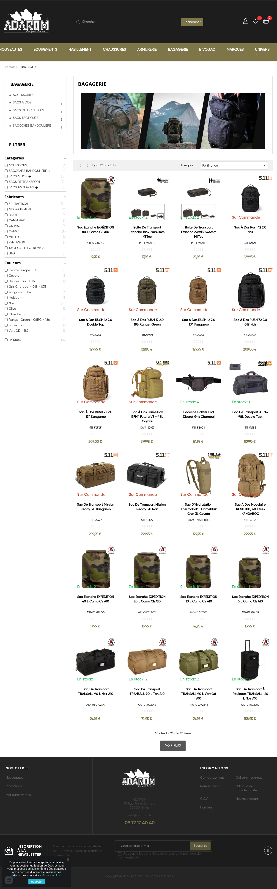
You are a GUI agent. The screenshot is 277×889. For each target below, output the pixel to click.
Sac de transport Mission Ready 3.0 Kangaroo (95, 506)
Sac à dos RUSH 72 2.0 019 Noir (250, 322)
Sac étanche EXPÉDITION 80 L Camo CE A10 (95, 230)
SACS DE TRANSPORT (29, 110)
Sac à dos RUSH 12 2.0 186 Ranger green (147, 322)
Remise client (210, 786)
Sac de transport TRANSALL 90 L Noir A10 (95, 691)
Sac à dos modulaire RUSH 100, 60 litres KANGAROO (250, 509)
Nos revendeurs (247, 798)
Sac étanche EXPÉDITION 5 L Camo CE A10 (250, 599)
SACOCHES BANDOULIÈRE (32, 125)
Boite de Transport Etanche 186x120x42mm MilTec (147, 232)
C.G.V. (204, 798)
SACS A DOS (22, 102)
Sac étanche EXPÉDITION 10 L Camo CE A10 (198, 599)
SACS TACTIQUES (25, 117)
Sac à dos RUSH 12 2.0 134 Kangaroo (198, 322)
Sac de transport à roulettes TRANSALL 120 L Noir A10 (250, 693)
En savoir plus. (51, 875)
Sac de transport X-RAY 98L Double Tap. (250, 414)
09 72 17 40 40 (140, 822)
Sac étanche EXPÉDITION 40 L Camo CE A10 (95, 599)
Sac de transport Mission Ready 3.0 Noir (147, 506)
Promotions (14, 786)
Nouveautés (14, 777)
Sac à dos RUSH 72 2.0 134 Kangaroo (95, 414)
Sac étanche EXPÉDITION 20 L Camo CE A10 (147, 599)
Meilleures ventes (18, 794)
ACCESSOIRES (23, 94)
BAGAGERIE (22, 84)
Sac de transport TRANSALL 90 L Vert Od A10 (198, 693)
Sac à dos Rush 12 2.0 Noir (250, 230)
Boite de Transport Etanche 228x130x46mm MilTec (198, 232)
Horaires (206, 807)
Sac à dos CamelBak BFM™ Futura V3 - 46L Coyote (147, 416)
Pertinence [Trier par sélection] (234, 165)
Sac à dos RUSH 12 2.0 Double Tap (95, 322)
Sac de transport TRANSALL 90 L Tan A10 (147, 691)
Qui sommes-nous (249, 777)
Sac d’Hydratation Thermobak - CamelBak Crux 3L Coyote (199, 509)
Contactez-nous (212, 777)
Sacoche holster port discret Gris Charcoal (198, 414)
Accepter (36, 881)
